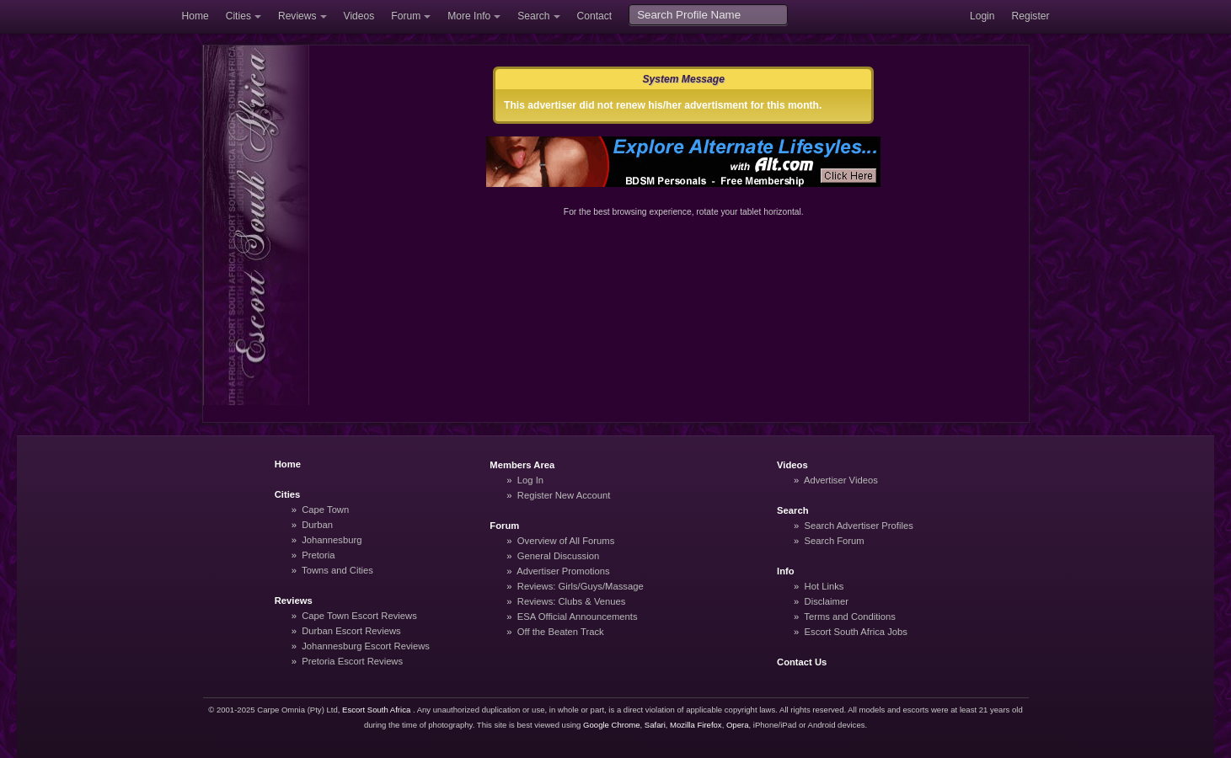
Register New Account (564, 495)
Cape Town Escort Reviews (359, 616)
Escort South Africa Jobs (856, 632)
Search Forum (834, 541)
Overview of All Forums (566, 541)
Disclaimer (826, 601)
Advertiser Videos (841, 480)
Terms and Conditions (850, 616)
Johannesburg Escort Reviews (366, 646)
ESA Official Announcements (577, 616)
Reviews (297, 16)
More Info (468, 16)
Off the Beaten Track (560, 632)
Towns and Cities (337, 570)
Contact (595, 16)
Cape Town (325, 509)
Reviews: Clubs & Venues (571, 601)
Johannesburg (331, 540)
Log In (530, 480)
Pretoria (318, 555)
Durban (317, 525)
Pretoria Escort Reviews (352, 661)
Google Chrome (611, 724)
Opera (737, 724)
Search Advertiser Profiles (859, 525)
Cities (238, 16)
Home (195, 16)
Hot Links (824, 586)
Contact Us (802, 662)
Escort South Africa (376, 709)
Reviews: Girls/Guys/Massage (580, 586)
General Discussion (558, 556)
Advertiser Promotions (563, 571)
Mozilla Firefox (696, 724)
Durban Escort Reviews (351, 631)
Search (533, 16)
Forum (405, 16)
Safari (655, 724)
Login (982, 16)
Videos (359, 16)
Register (1031, 16)
